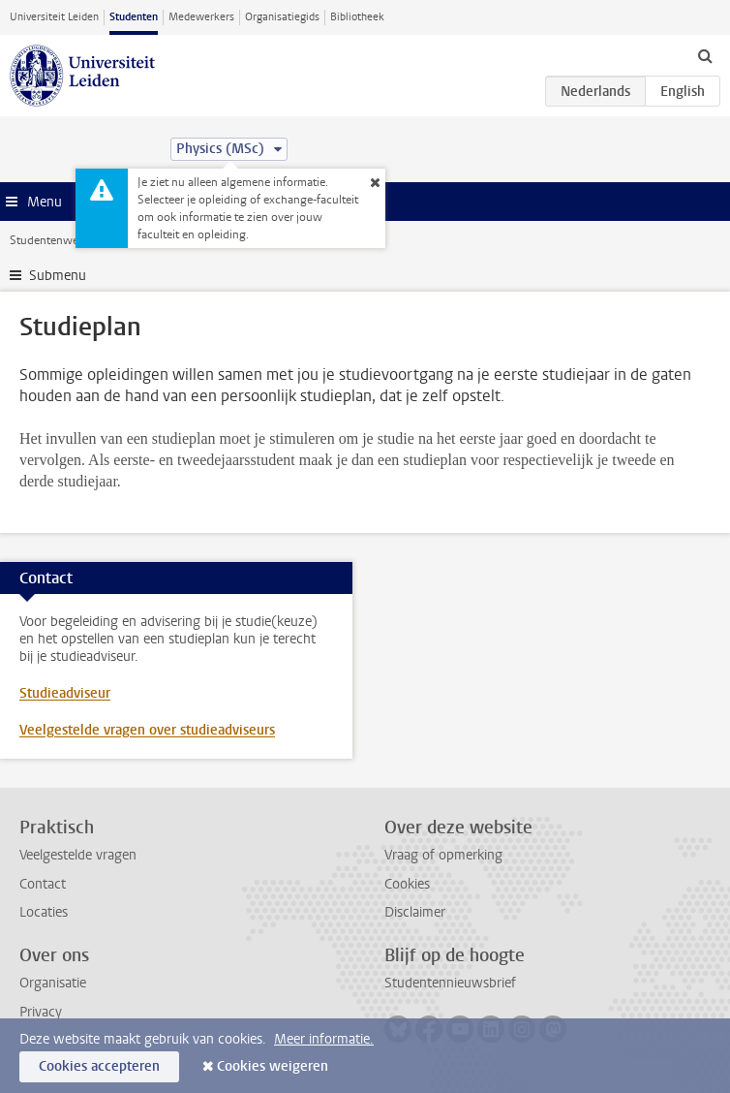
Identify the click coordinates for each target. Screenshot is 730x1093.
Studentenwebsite (56, 240)
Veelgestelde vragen (78, 855)
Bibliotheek (357, 17)
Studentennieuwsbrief (450, 983)
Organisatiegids (282, 17)
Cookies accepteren (99, 1066)
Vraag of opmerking (443, 855)
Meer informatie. (324, 1039)
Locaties (43, 912)
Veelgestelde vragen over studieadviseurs (147, 730)
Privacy (40, 1012)
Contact (42, 884)
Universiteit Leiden (54, 17)
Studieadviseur (64, 693)
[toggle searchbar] (704, 55)
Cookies (407, 884)
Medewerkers (201, 17)
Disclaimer (414, 912)
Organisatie (52, 983)
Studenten (133, 17)
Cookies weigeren (272, 1066)
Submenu (57, 275)
